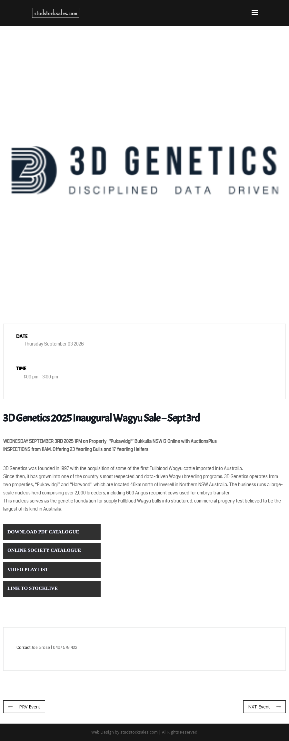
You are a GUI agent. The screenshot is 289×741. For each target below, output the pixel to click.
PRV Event (24, 707)
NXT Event (264, 707)
